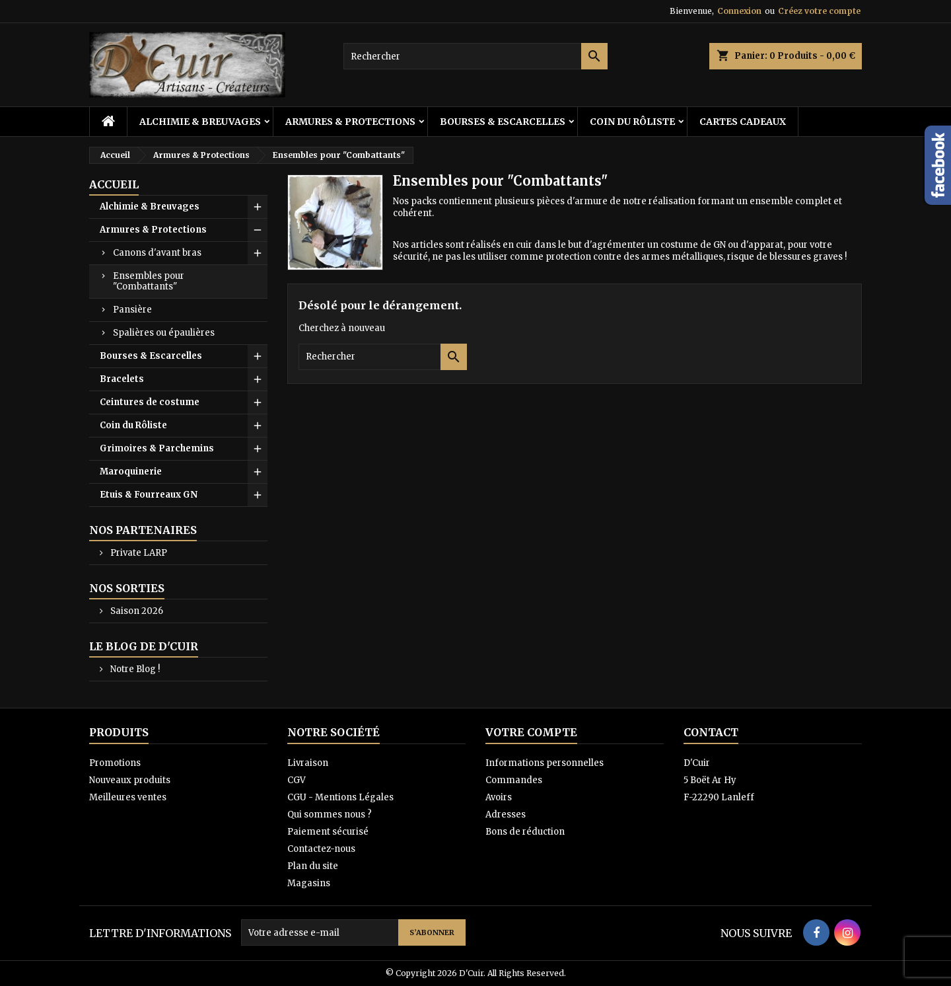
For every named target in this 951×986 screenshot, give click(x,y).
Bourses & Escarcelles (502, 122)
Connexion (739, 11)
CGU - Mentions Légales (340, 797)
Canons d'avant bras (157, 252)
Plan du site (312, 866)
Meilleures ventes (127, 797)
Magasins (308, 883)
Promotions (115, 763)
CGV (296, 780)
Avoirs (498, 797)
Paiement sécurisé (328, 831)
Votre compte (531, 732)
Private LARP (137, 552)
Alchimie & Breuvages (200, 122)
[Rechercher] (475, 56)
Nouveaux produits (129, 780)
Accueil (114, 184)
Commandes (513, 780)
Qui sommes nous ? (329, 814)
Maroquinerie (131, 471)
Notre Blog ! (134, 669)
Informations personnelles (544, 763)
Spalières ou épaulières (164, 332)
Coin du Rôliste (632, 122)
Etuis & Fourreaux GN (148, 494)
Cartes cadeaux (742, 122)
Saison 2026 (135, 611)
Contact (711, 732)
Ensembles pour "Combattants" (148, 281)
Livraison (307, 763)
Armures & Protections (350, 122)
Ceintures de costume (149, 402)
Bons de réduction (525, 831)
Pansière (132, 309)
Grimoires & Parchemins (157, 448)
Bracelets (122, 379)
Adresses (505, 814)
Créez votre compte (819, 11)
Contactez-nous (321, 848)
